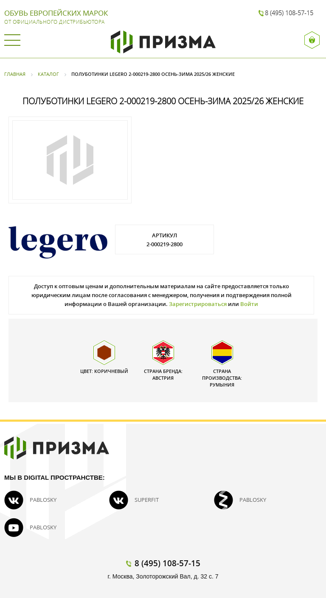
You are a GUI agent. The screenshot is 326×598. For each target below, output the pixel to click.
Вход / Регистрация (312, 40)
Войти (249, 304)
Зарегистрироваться (198, 304)
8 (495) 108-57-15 (289, 13)
